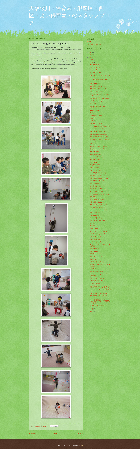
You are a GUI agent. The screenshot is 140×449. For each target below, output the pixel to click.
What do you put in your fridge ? (98, 305)
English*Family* (94, 228)
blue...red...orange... (95, 151)
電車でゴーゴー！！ (95, 254)
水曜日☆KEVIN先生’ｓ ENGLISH (99, 98)
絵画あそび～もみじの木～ (97, 256)
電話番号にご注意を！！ (97, 186)
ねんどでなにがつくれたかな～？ (99, 173)
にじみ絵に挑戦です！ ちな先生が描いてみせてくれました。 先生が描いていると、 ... (100, 301)
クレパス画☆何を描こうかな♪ (98, 88)
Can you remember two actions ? (98, 149)
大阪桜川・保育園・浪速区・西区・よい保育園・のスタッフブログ (69, 15)
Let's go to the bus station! (96, 157)
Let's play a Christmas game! (97, 101)
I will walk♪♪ (93, 121)
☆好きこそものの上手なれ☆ (98, 91)
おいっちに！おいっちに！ (97, 175)
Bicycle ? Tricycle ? (95, 283)
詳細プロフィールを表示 (94, 44)
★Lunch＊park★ (94, 110)
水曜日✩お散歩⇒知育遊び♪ (97, 207)
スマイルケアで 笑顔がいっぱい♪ (99, 137)
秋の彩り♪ (93, 143)
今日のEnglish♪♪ (94, 167)
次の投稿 (32, 433)
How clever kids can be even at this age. (100, 194)
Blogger (81, 445)
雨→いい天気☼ (94, 70)
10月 (91, 309)
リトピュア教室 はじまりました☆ (100, 126)
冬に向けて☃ (94, 196)
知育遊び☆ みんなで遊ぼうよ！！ (100, 146)
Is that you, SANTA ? (95, 72)
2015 (90, 55)
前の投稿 (80, 433)
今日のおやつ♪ (94, 259)
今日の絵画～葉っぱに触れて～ (99, 202)
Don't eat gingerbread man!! (97, 241)
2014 (90, 57)
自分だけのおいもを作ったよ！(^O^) (100, 188)
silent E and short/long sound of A (98, 210)
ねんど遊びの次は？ (95, 170)
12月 (91, 59)
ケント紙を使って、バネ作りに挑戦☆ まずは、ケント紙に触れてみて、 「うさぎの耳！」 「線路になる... (100, 288)
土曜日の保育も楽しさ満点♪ (98, 181)
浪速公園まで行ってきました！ (99, 86)
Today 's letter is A (94, 183)
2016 (90, 52)
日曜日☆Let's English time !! (97, 234)
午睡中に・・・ (94, 226)
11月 (91, 62)
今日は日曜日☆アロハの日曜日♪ (99, 293)
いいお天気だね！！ (95, 215)
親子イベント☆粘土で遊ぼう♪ (98, 231)
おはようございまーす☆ (97, 67)
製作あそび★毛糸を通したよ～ (99, 131)
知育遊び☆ (93, 268)
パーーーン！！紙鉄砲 (96, 123)
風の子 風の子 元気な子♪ (97, 199)
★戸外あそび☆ (94, 64)
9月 (91, 311)
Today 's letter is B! (95, 165)
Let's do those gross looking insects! (99, 134)
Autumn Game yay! (95, 248)
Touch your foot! (94, 113)
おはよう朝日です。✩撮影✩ (98, 191)
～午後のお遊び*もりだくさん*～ (99, 280)
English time (93, 118)
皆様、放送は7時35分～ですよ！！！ (100, 178)
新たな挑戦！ (94, 103)
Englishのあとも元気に (96, 115)
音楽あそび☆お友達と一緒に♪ (98, 220)
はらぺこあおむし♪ (95, 236)
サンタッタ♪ (93, 162)
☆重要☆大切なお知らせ (97, 262)
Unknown (91, 41)
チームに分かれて (95, 212)
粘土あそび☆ (94, 223)
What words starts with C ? (96, 129)
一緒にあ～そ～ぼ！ (95, 83)
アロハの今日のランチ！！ (97, 218)
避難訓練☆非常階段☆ (96, 154)
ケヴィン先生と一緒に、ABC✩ (98, 204)
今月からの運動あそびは (97, 278)
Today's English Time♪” (97, 271)
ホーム (56, 433)
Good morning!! (94, 251)
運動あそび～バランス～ (97, 159)
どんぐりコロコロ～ (95, 239)
